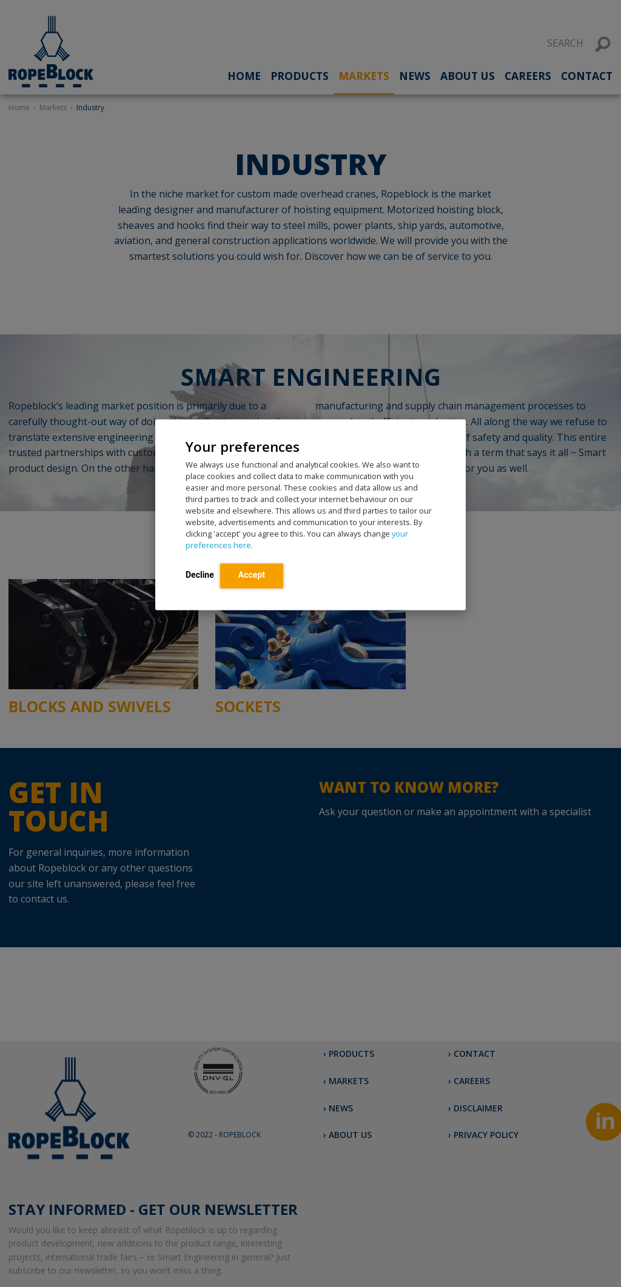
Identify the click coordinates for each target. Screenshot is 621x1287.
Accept (251, 575)
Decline (200, 575)
